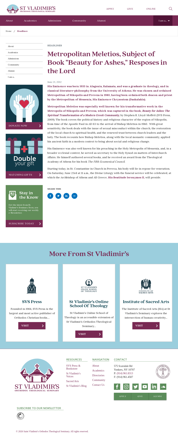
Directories (98, 375)
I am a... (163, 20)
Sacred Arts (72, 381)
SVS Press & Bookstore (73, 367)
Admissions (54, 20)
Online (151, 9)
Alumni (101, 20)
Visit (25, 325)
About (9, 20)
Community (79, 20)
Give (130, 9)
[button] (24, 125)
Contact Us (98, 384)
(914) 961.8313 (125, 373)
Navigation (100, 359)
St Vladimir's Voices (73, 375)
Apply (110, 9)
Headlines (22, 31)
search (170, 9)
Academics (30, 20)
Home (9, 31)
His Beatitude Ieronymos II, (126, 177)
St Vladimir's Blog (76, 385)
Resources (74, 359)
